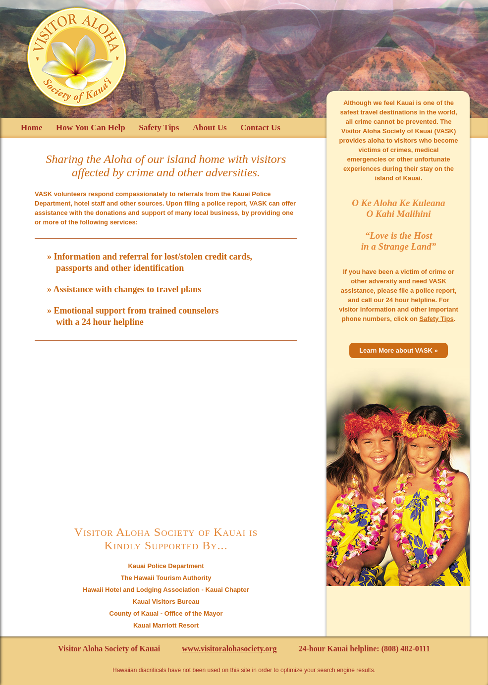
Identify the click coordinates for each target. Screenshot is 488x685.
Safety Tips (159, 127)
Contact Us (260, 127)
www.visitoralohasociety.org (229, 648)
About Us (210, 127)
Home (31, 127)
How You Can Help (90, 127)
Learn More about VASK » (398, 350)
